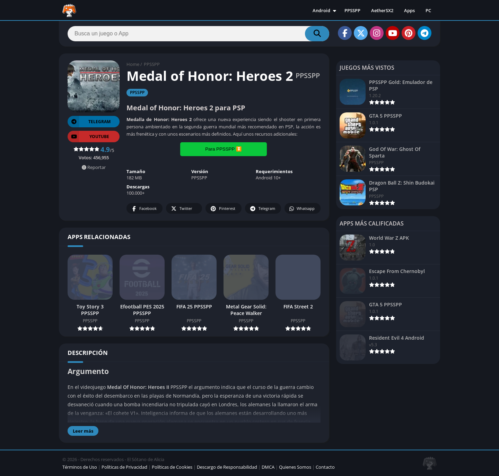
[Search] (198, 33)
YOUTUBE (88, 136)
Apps (409, 10)
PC (428, 10)
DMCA (268, 467)
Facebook (144, 208)
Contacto (325, 467)
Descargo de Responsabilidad (227, 467)
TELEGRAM (89, 121)
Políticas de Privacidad (124, 467)
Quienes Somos (295, 467)
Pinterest (222, 208)
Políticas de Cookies (172, 467)
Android (321, 10)
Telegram (262, 208)
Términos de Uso (79, 467)
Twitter (181, 208)
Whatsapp (302, 208)
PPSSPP (352, 10)
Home (132, 64)
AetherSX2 (382, 10)
